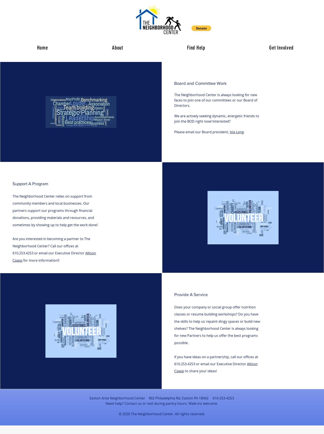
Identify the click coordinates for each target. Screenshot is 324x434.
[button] (201, 28)
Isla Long (237, 132)
